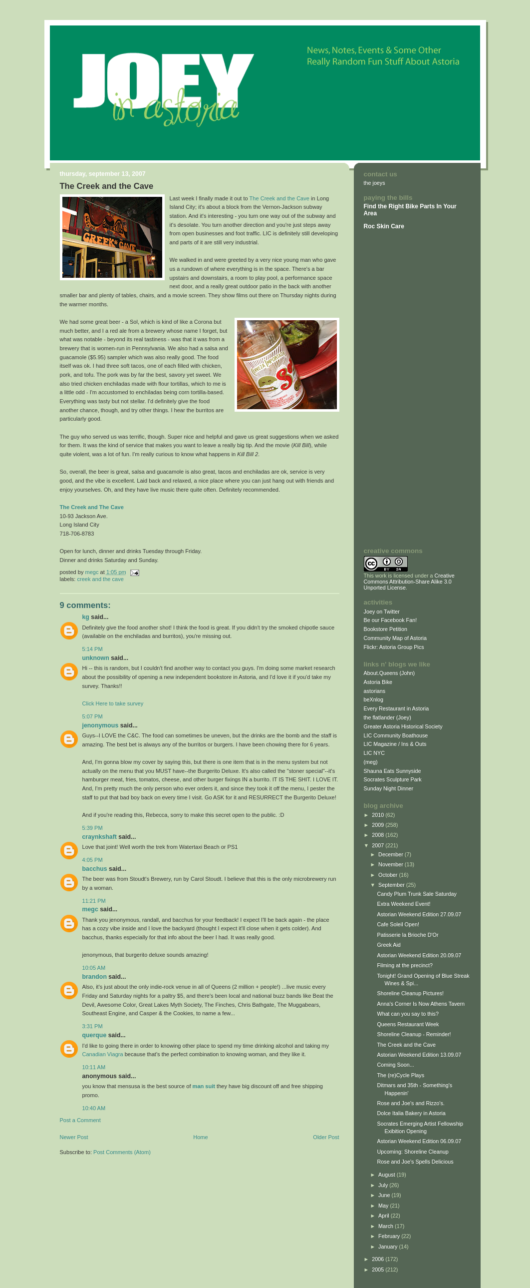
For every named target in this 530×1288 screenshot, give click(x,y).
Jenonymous (100, 725)
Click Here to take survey (113, 703)
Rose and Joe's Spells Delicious (415, 1162)
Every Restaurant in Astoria (396, 708)
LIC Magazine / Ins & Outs (395, 744)
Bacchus (94, 868)
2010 (378, 815)
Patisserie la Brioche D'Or (407, 935)
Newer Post (74, 1137)
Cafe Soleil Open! (398, 924)
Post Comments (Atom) (122, 1152)
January (388, 1247)
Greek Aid (388, 945)
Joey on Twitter (382, 612)
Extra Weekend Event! (403, 904)
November (391, 864)
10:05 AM (94, 968)
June (384, 1195)
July (383, 1185)
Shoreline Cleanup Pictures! (410, 993)
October (388, 875)
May (384, 1206)
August (387, 1175)
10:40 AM (94, 1108)
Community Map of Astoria (395, 638)
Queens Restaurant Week (408, 1024)
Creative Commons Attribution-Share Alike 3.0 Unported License (409, 582)
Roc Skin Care (384, 226)
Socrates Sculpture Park (393, 779)
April (384, 1216)
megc (90, 909)
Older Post (326, 1137)
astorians (375, 691)
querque (94, 1035)
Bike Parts (420, 206)
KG (85, 617)
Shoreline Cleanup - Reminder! (414, 1034)
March (386, 1226)
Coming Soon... (395, 1065)
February (389, 1236)
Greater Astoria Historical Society (403, 726)
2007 (378, 845)
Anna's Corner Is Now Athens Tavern (421, 1004)
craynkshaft (99, 836)
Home (200, 1137)
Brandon (94, 976)
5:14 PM (92, 649)
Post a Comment (80, 1120)
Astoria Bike (378, 682)
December (391, 854)
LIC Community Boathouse (396, 735)
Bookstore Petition (386, 629)
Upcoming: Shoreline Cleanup (412, 1152)
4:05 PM (92, 860)
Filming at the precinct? (404, 965)
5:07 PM (92, 716)
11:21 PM (94, 901)
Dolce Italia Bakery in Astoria (411, 1113)
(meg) (371, 762)
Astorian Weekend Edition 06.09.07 (419, 1141)
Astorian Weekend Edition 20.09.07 (419, 955)
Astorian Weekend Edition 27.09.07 (419, 914)
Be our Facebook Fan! (390, 620)
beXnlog (374, 699)
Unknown (95, 657)
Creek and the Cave (100, 579)
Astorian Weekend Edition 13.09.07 (419, 1055)
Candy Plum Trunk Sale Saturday (416, 894)
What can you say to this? (407, 1014)
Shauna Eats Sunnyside (392, 771)
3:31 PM (92, 1026)
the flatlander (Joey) (387, 717)
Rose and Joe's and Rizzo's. (410, 1103)
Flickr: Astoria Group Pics (394, 647)
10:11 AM (94, 1067)
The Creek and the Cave (279, 198)
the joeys (374, 183)
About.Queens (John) (389, 673)
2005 (378, 1270)
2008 (378, 835)
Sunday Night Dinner (389, 788)
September (392, 885)
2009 (378, 825)
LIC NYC (374, 753)
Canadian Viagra (102, 1054)
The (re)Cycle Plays (400, 1075)
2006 (378, 1259)
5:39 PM (92, 828)
